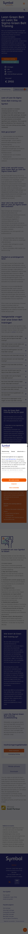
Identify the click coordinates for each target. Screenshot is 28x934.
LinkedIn (13, 874)
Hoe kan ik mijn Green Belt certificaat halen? (12, 365)
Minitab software (14, 766)
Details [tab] (13, 451)
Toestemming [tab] (5, 451)
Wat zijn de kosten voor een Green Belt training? (12, 360)
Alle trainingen (6, 908)
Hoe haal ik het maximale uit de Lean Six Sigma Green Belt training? (11, 388)
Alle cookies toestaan (14, 480)
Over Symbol (6, 895)
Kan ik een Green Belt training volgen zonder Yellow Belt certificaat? (12, 382)
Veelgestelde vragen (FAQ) (10, 897)
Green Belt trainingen (8, 914)
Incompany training (14, 754)
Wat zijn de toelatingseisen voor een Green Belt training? (11, 350)
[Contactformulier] (25, 930)
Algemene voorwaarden (9, 921)
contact (13, 332)
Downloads (14, 771)
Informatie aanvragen (10, 62)
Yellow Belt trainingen (8, 910)
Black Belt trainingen (8, 916)
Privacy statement (20, 921)
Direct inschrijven (14, 750)
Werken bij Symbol (8, 899)
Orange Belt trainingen (9, 912)
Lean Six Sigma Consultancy (10, 918)
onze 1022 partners (10, 459)
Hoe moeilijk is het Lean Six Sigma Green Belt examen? (11, 377)
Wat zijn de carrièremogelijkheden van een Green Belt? (12, 394)
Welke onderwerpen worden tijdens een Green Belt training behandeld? (12, 345)
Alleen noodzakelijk (14, 487)
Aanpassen (14, 484)
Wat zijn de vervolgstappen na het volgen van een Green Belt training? (11, 399)
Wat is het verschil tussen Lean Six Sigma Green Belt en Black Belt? (11, 371)
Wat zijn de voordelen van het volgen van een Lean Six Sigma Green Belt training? (12, 338)
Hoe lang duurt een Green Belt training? (12, 355)
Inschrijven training (9, 59)
